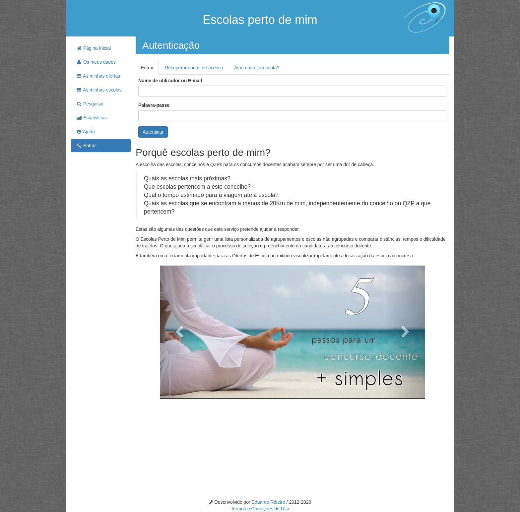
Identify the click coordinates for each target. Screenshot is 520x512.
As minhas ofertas (98, 76)
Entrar (86, 145)
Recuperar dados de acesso (194, 67)
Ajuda (85, 131)
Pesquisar (90, 103)
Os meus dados (96, 62)
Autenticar (153, 132)
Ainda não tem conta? (256, 67)
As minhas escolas (99, 90)
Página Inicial (93, 48)
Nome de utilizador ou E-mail (170, 80)
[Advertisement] (101, 256)
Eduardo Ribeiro (269, 502)
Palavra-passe (153, 105)
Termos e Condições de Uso (260, 508)
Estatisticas (91, 117)
